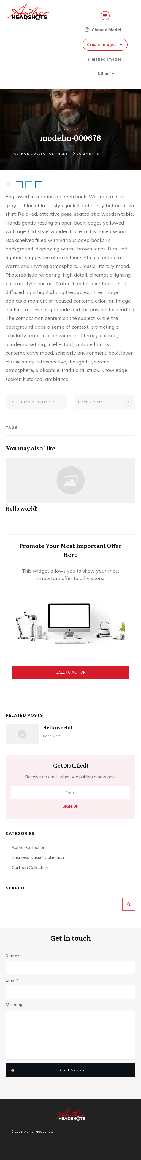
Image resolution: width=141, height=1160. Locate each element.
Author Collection (34, 153)
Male (62, 153)
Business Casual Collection (38, 857)
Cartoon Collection (30, 867)
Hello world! (70, 487)
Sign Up (70, 806)
